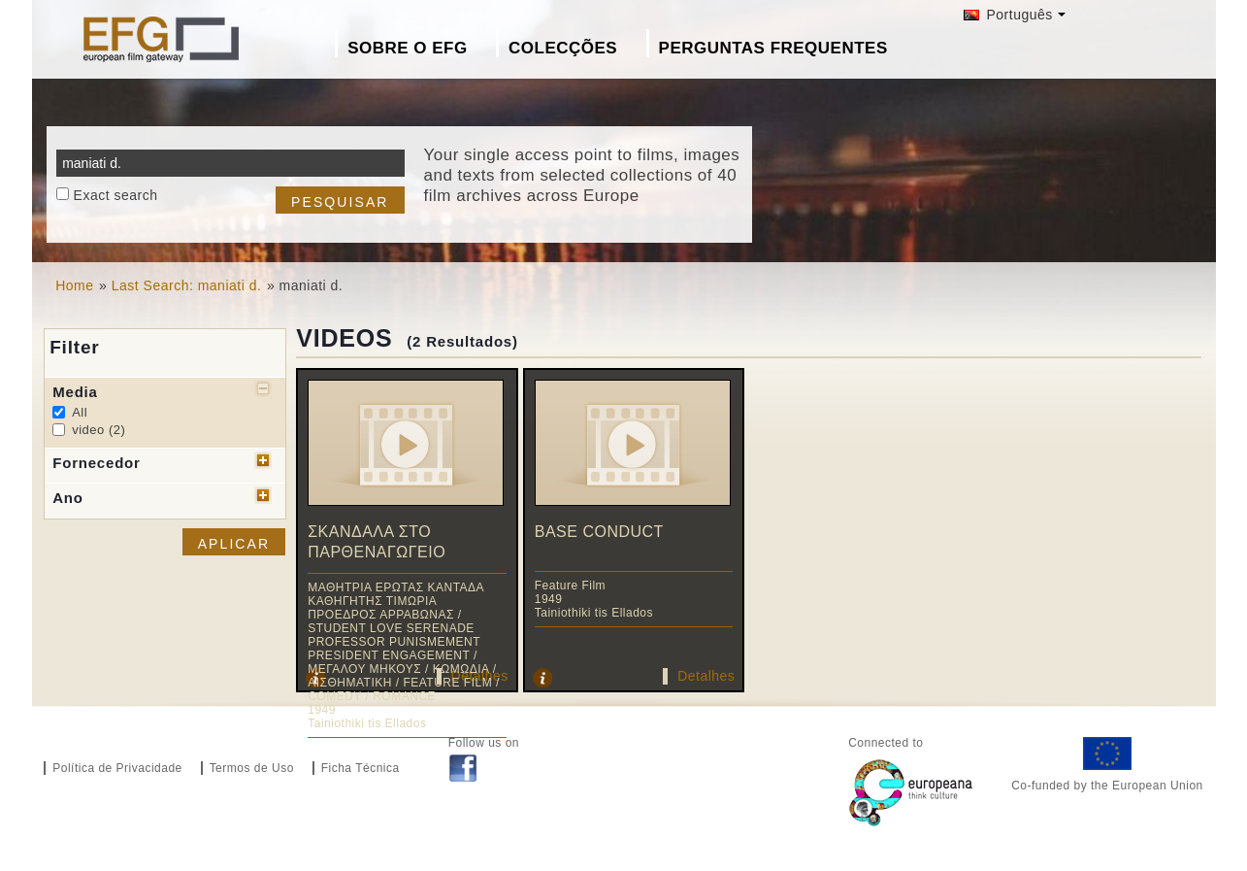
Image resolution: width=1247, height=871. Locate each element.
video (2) (98, 429)
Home (74, 285)
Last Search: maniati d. (187, 285)
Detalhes (706, 676)
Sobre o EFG (407, 48)
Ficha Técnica (360, 768)
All (79, 412)
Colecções (563, 48)
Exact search (116, 195)
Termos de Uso (252, 768)
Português (1008, 14)
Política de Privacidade (117, 768)
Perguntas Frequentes (773, 48)
